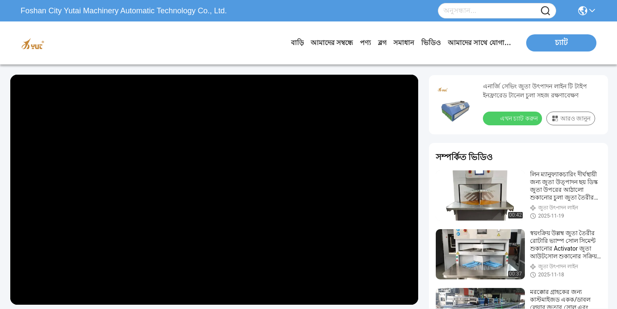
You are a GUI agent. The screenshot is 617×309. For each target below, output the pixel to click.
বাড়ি (297, 42)
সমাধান (403, 42)
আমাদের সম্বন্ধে (332, 42)
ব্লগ (382, 42)
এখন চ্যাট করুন (513, 118)
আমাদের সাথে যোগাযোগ (480, 42)
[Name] (545, 11)
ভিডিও (431, 42)
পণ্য (365, 42)
